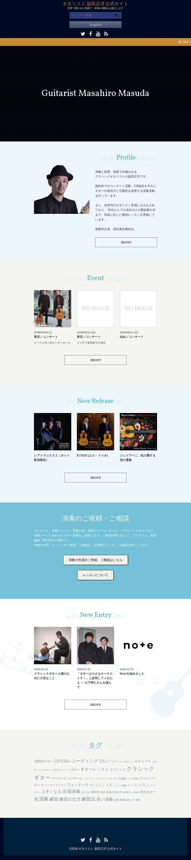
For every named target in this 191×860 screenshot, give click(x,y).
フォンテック (78, 785)
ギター (75, 769)
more (126, 242)
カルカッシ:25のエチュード (56, 770)
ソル (109, 778)
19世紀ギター (43, 761)
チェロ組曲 (119, 778)
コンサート (74, 778)
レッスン (142, 785)
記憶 (116, 799)
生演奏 (41, 799)
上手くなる (51, 791)
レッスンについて (95, 575)
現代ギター (148, 792)
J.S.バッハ (108, 761)
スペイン (101, 778)
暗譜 (102, 792)
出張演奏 (71, 791)
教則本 (95, 792)
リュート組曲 (119, 785)
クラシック (118, 769)
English (95, 24)
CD (57, 760)
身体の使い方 (127, 799)
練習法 (89, 799)
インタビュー (126, 761)
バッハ (145, 778)
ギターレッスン (94, 769)
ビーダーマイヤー (55, 785)
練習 (53, 799)
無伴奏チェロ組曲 (130, 792)
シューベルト (89, 779)
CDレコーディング (79, 760)
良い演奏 (104, 799)
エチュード (142, 761)
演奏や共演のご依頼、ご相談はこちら (96, 560)
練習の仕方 (70, 799)
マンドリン (97, 785)
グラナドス (58, 778)
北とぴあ (85, 792)
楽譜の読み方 (114, 792)
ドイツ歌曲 (132, 778)
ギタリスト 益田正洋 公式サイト (95, 4)
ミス (109, 785)
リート (130, 785)
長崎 (137, 799)
